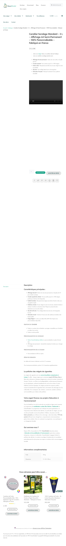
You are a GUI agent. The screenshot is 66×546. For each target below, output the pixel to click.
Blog (37, 5)
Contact (13, 22)
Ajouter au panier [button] (12, 511)
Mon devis (6, 22)
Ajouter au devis (53, 173)
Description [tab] (5, 288)
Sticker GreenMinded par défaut (35, 342)
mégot (40, 54)
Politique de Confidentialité (9, 542)
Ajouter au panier (40, 172)
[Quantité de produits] (31, 171)
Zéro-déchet (17, 16)
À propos (43, 5)
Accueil (5, 28)
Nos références (40, 16)
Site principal (30, 5)
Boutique (22, 5)
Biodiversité (29, 16)
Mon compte (23, 9)
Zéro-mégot (6, 16)
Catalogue (10, 28)
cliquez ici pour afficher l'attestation (42, 530)
